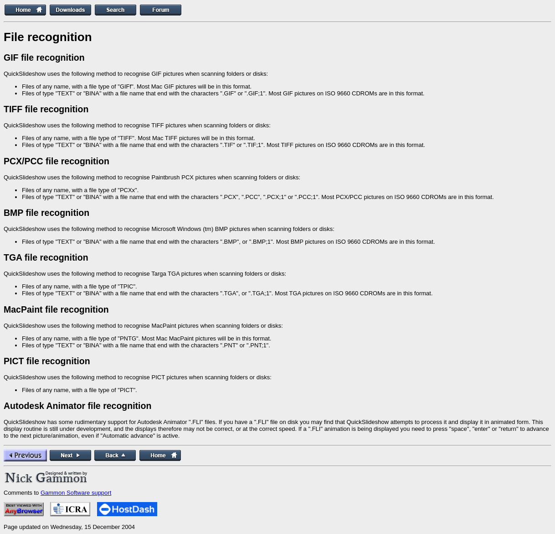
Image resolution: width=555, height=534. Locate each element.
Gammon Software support (76, 492)
